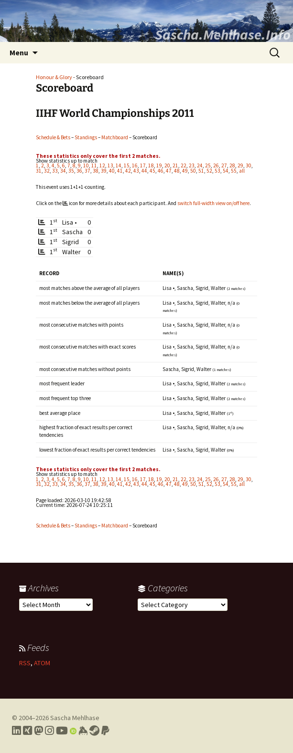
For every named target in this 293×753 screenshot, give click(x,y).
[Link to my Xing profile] (27, 730)
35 (71, 170)
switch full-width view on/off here (213, 203)
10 (86, 165)
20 (167, 165)
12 (102, 165)
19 (159, 165)
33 (55, 170)
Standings (86, 137)
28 (232, 165)
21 (175, 165)
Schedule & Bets (53, 137)
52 (209, 170)
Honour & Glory (54, 77)
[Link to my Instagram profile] (49, 730)
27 (224, 165)
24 (200, 165)
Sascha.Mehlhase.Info (223, 34)
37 (87, 170)
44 (144, 170)
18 (151, 165)
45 (152, 170)
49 (185, 170)
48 (177, 170)
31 (39, 170)
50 (193, 170)
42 (128, 170)
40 (112, 170)
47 (169, 170)
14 (118, 165)
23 (192, 165)
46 (160, 170)
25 (208, 165)
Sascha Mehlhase (74, 717)
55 (234, 170)
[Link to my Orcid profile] (73, 730)
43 (136, 170)
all (242, 170)
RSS (25, 663)
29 (240, 165)
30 (248, 165)
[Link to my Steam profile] (94, 730)
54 (225, 170)
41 (120, 170)
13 (110, 165)
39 (104, 170)
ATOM (42, 663)
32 (47, 170)
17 (143, 165)
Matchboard (114, 137)
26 (216, 165)
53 (217, 170)
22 (183, 165)
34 (63, 170)
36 (79, 170)
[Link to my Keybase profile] (82, 730)
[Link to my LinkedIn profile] (16, 730)
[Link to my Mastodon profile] (38, 730)
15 (127, 165)
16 (135, 165)
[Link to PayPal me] (105, 730)
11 (94, 165)
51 (201, 170)
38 (95, 170)
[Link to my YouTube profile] (62, 730)
